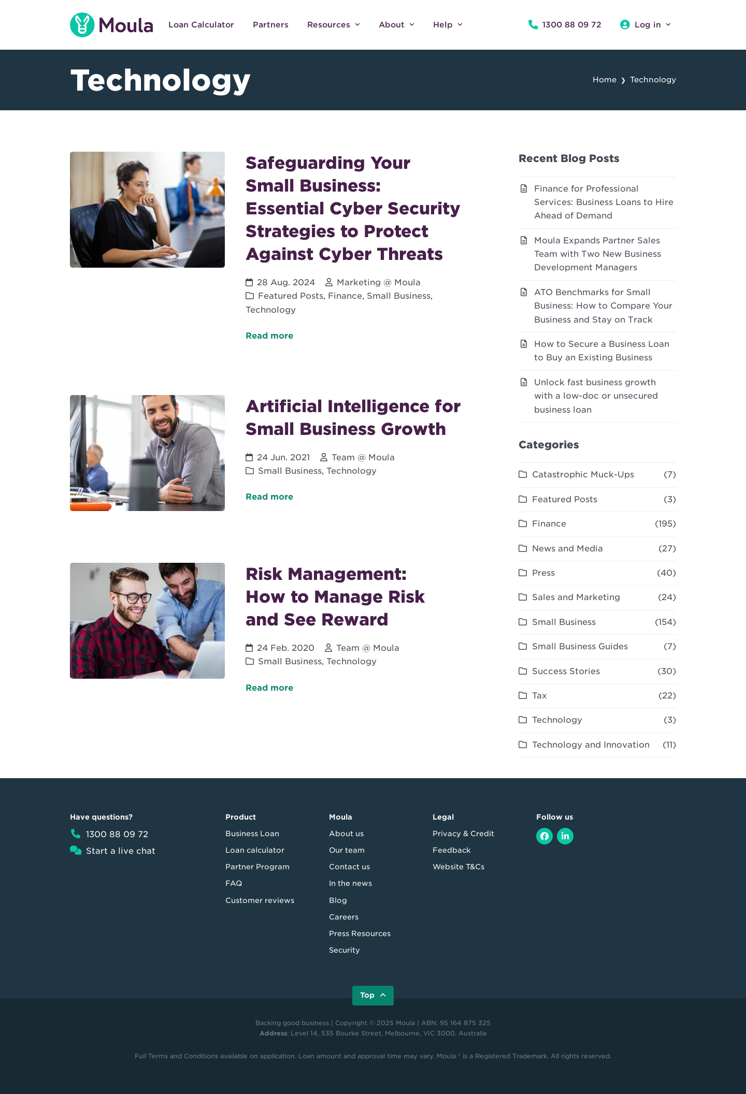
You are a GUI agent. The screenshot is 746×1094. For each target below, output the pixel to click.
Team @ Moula (363, 457)
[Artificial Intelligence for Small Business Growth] (279, 463)
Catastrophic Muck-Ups (583, 474)
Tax (539, 696)
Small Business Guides (580, 646)
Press (543, 573)
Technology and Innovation (591, 745)
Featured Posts (290, 296)
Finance (345, 296)
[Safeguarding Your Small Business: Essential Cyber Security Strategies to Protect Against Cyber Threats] (279, 258)
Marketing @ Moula (379, 282)
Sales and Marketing (576, 597)
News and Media (567, 548)
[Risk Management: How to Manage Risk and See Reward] (279, 639)
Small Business (399, 296)
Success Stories (566, 671)
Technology (271, 310)
